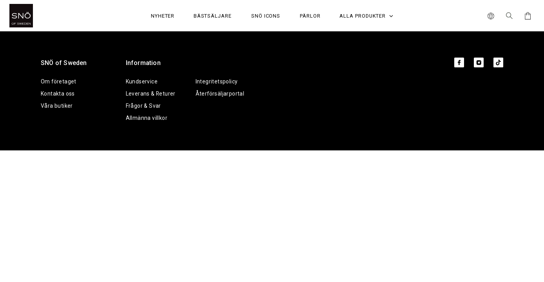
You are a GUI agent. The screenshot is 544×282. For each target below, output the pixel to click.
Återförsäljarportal (220, 93)
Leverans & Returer (151, 93)
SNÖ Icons (265, 16)
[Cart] (527, 15)
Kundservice (142, 81)
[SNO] (35, 15)
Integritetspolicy (217, 81)
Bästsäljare (213, 16)
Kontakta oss (58, 93)
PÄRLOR (310, 16)
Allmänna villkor (146, 118)
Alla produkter (366, 16)
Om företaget (58, 81)
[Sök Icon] (509, 15)
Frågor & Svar (143, 106)
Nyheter (163, 16)
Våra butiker (57, 106)
